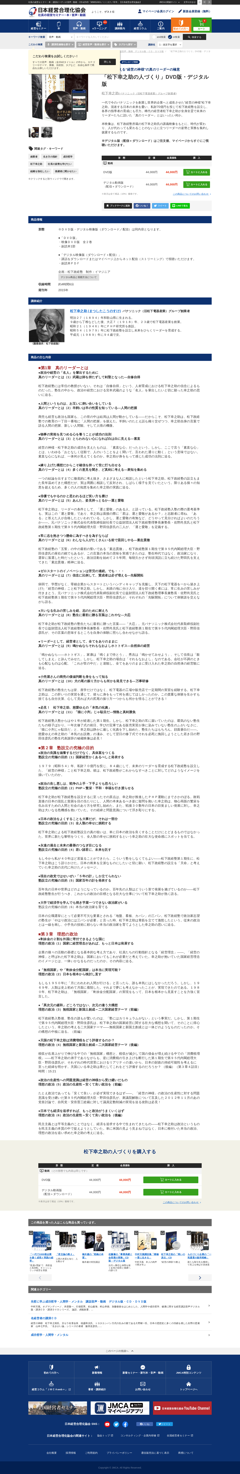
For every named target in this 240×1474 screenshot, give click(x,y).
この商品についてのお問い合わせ (192, 194)
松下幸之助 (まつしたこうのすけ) (95, 311)
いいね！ (142, 205)
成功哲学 (68, 156)
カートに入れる (196, 172)
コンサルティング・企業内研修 (138, 1435)
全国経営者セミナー (178, 1435)
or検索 (176, 37)
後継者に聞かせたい (65, 171)
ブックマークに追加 (118, 205)
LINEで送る (180, 205)
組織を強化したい (39, 171)
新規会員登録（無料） (195, 11)
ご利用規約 (91, 1452)
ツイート (160, 205)
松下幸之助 (36, 164)
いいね (145, 1424)
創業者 (34, 156)
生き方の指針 (50, 156)
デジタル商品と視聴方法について (79, 277)
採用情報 (71, 1452)
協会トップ (103, 1435)
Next (200, 1277)
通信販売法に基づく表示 (155, 1452)
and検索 (161, 37)
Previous (40, 1277)
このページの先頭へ (120, 1351)
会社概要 (51, 1452)
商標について (186, 1452)
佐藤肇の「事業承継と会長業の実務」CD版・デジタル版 (120, 1257)
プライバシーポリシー (119, 1452)
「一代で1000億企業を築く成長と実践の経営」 (41, 1257)
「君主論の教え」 (65, 1254)
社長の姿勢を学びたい (60, 164)
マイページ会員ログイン (156, 11)
